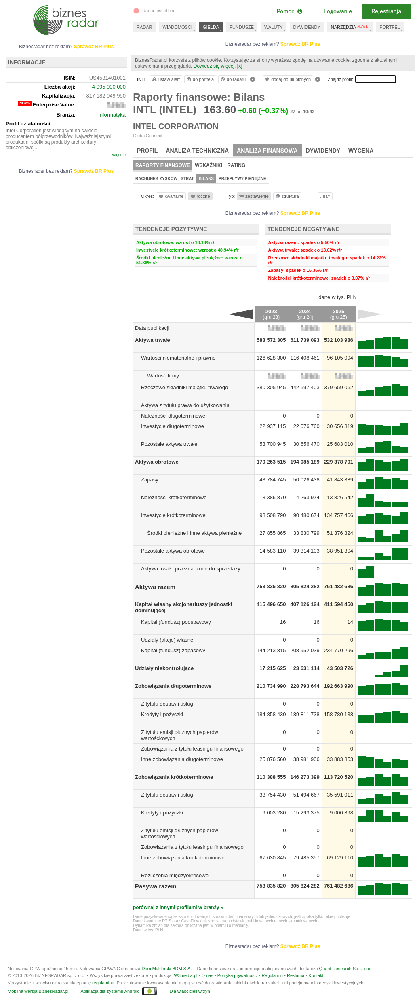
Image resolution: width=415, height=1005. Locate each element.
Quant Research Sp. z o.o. (345, 968)
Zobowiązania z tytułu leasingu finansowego (192, 749)
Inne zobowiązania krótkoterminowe (183, 857)
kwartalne (171, 196)
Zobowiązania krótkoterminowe (174, 777)
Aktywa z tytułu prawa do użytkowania (185, 405)
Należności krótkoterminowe (174, 497)
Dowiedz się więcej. (215, 66)
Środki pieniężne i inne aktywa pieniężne (194, 533)
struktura (286, 196)
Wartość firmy (163, 376)
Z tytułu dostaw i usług (167, 704)
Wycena (360, 150)
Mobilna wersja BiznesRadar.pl (38, 991)
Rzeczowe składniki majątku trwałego (184, 387)
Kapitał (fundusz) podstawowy (176, 622)
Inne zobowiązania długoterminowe (182, 759)
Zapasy (149, 480)
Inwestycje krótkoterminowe (173, 515)
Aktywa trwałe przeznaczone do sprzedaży (190, 569)
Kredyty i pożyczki (162, 714)
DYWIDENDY (306, 27)
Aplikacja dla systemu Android (109, 991)
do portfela (199, 79)
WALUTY (273, 27)
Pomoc (289, 11)
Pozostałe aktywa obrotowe (173, 551)
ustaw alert (165, 79)
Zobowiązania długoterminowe (173, 686)
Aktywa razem (155, 586)
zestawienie (253, 196)
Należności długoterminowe (173, 416)
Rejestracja (386, 11)
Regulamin (272, 975)
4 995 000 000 (109, 87)
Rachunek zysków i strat (164, 178)
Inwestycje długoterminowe (172, 426)
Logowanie (338, 11)
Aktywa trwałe (152, 340)
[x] (239, 66)
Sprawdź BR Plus (300, 44)
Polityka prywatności (237, 975)
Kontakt (315, 975)
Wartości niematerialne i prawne (178, 358)
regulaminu (103, 982)
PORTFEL (389, 27)
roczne (200, 196)
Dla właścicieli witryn (189, 991)
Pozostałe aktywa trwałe (169, 444)
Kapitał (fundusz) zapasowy (173, 650)
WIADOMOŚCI (177, 27)
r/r (324, 196)
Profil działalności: (29, 124)
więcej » (119, 155)
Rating (236, 165)
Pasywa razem (156, 886)
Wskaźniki (208, 165)
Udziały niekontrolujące (164, 668)
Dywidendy (323, 150)
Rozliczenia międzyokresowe (175, 875)
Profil (147, 150)
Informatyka (112, 115)
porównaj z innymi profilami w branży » (178, 907)
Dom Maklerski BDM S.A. (166, 968)
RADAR (144, 27)
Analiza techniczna (197, 150)
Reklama (295, 975)
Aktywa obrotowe (157, 462)
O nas (207, 975)
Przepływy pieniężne (242, 178)
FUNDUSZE (242, 27)
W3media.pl (185, 975)
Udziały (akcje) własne (167, 640)
